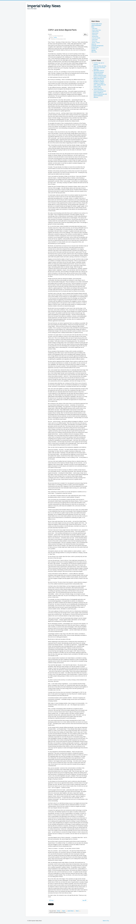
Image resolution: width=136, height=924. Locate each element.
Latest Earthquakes (96, 25)
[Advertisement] (58, 14)
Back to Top (106, 920)
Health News (94, 34)
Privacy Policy (94, 47)
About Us (93, 44)
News (55, 37)
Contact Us (94, 48)
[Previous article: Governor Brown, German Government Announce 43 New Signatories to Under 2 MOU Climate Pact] (51, 900)
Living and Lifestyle (96, 37)
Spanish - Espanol (96, 42)
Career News (95, 39)
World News (94, 41)
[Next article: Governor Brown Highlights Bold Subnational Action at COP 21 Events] (84, 900)
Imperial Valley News (96, 23)
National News (95, 33)
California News (95, 31)
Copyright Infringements (97, 45)
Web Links (94, 52)
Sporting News (95, 36)
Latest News (94, 28)
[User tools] (85, 34)
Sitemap (93, 50)
